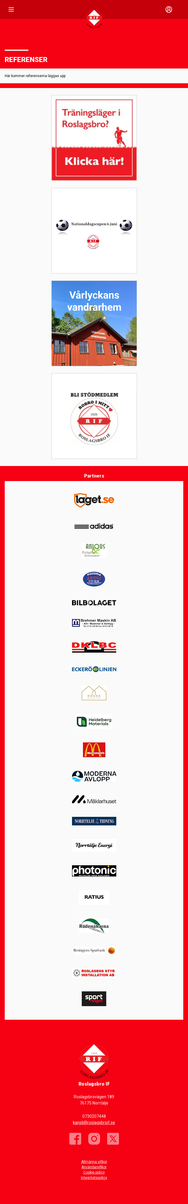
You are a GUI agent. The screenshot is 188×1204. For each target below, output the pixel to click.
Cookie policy (94, 1172)
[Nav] (11, 9)
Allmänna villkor (94, 1162)
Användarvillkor (94, 1167)
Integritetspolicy (94, 1178)
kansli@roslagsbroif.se (94, 1122)
